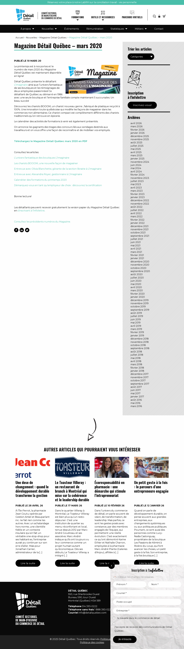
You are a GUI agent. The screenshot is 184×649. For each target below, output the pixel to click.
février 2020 (138, 293)
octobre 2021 (138, 232)
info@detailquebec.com (92, 612)
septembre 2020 (140, 271)
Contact (158, 28)
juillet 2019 (137, 316)
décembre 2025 (140, 136)
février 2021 (137, 255)
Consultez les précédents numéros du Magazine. (42, 221)
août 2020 (137, 274)
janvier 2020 (138, 297)
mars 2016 (136, 406)
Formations (77, 17)
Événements (71, 28)
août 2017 (136, 387)
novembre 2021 (139, 229)
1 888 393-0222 (103, 609)
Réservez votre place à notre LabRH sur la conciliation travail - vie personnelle (92, 2)
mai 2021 (135, 245)
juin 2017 (136, 390)
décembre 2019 (139, 300)
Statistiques (117, 28)
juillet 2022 (137, 210)
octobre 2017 (138, 380)
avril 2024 (136, 171)
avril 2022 (136, 213)
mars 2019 (136, 329)
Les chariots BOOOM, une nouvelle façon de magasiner (46, 163)
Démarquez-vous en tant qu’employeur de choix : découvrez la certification (58, 185)
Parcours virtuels (132, 17)
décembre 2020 (140, 261)
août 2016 (136, 400)
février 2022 (137, 219)
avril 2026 (136, 123)
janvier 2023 (138, 197)
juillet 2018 (137, 354)
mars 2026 (136, 126)
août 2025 (136, 142)
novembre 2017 (139, 377)
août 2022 (136, 207)
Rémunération (94, 28)
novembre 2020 (140, 264)
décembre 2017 (139, 374)
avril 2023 (136, 187)
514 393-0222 (89, 606)
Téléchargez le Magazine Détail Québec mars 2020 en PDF (50, 141)
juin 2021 (136, 242)
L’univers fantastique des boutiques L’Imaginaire (41, 157)
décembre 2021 (139, 226)
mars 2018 (136, 364)
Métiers (139, 28)
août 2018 (136, 351)
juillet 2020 (137, 277)
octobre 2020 (138, 268)
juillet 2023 (137, 181)
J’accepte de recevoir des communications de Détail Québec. (143, 629)
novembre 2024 (140, 162)
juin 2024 (136, 165)
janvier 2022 (138, 223)
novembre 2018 (140, 342)
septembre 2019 (140, 309)
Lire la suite (28, 563)
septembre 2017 (140, 383)
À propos (26, 28)
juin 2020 (136, 280)
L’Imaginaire (21, 84)
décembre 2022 (140, 200)
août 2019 (136, 313)
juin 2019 (136, 319)
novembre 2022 (140, 203)
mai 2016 (135, 403)
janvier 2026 (137, 133)
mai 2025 (136, 149)
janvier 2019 (137, 335)
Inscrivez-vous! (142, 105)
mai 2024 (136, 168)
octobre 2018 (138, 345)
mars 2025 (136, 155)
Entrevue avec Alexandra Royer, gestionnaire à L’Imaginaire (48, 174)
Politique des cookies (92, 642)
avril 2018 (136, 361)
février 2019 (137, 332)
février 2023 (137, 194)
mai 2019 (135, 322)
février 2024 (137, 174)
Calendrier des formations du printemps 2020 (40, 180)
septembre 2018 (140, 348)
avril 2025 (136, 152)
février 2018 (137, 367)
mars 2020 (137, 290)
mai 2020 (136, 284)
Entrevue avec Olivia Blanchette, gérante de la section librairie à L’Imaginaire (57, 168)
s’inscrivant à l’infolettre (31, 210)
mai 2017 (135, 393)
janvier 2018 (137, 371)
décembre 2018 (140, 338)
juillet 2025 (137, 145)
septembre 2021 (140, 236)
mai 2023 (136, 184)
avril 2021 (136, 248)
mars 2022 (137, 216)
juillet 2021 (137, 239)
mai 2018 (136, 358)
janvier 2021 (137, 258)
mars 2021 (136, 252)
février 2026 (137, 129)
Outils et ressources (103, 17)
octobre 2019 (138, 306)
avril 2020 (136, 287)
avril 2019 (136, 326)
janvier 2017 (137, 396)
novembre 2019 (139, 303)
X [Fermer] (111, 565)
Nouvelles (47, 28)
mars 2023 (137, 190)
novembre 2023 (140, 178)
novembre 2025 (140, 139)
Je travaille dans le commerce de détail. (138, 618)
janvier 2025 (137, 158)
